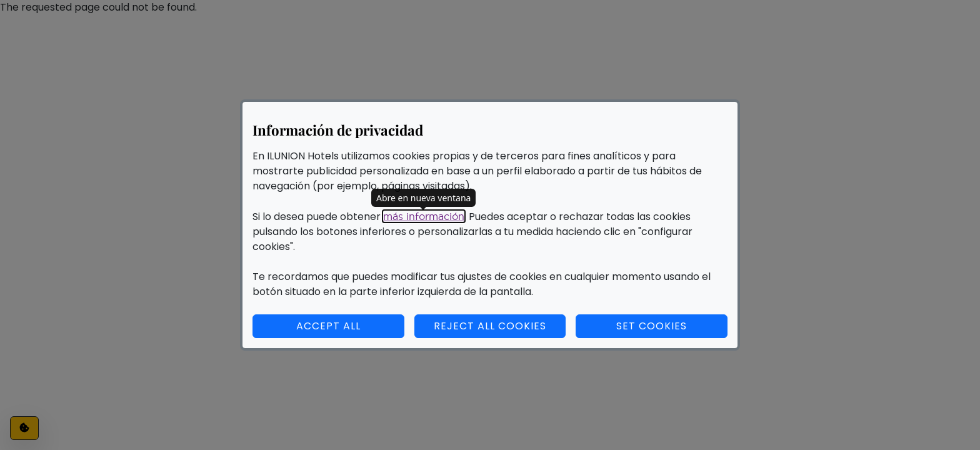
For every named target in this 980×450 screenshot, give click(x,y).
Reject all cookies (490, 326)
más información (423, 216)
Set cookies (672, 325)
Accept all (328, 326)
